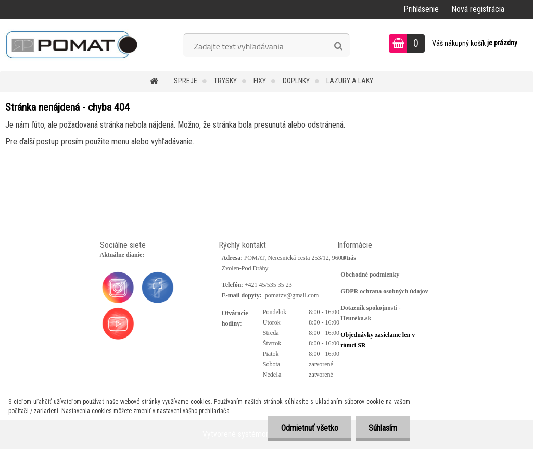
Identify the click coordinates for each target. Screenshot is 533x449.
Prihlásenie (421, 9)
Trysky (225, 81)
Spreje (185, 81)
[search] (338, 46)
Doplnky (296, 81)
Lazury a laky (349, 81)
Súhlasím (383, 428)
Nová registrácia (477, 9)
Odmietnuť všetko (309, 428)
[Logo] (71, 45)
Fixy (259, 81)
